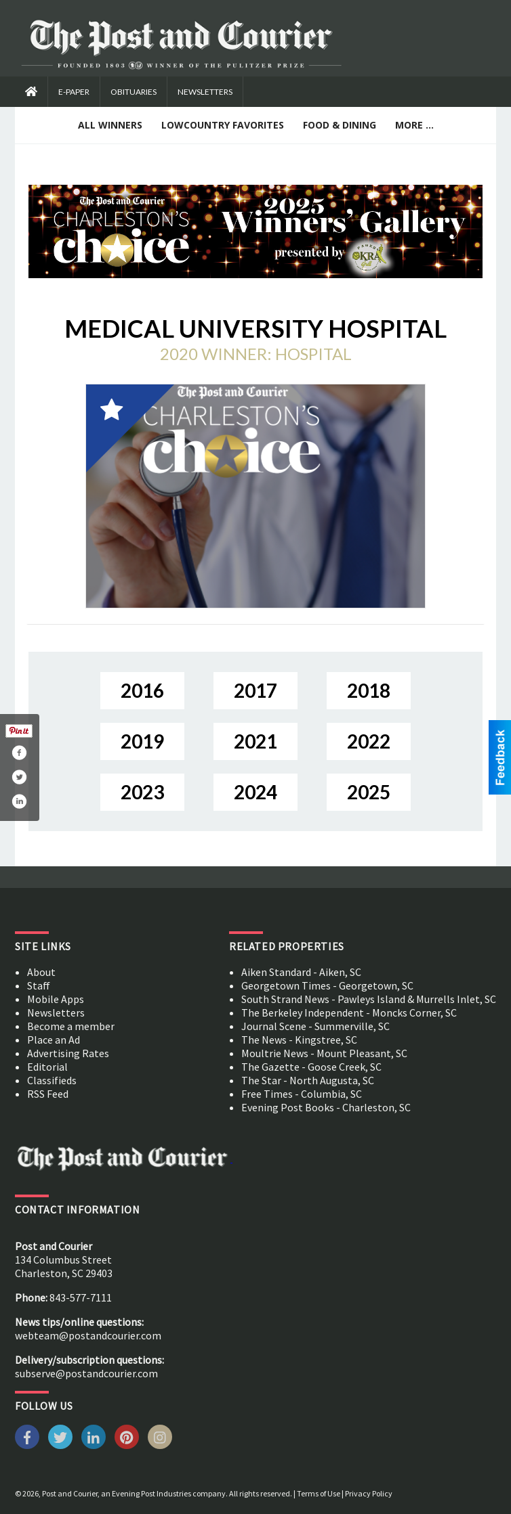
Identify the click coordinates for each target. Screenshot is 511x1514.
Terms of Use (318, 1493)
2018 (368, 690)
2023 (142, 791)
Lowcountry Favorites (222, 124)
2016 (142, 690)
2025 (368, 791)
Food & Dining (339, 124)
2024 (255, 791)
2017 (255, 690)
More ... (414, 124)
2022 (368, 741)
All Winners (110, 124)
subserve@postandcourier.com (86, 1373)
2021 (255, 741)
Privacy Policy (368, 1493)
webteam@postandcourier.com (88, 1335)
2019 (142, 741)
